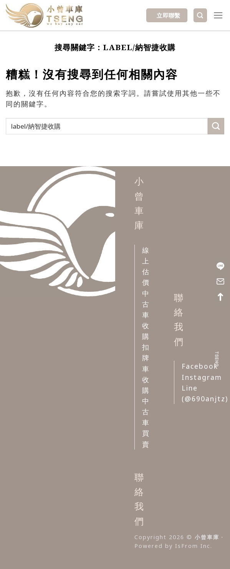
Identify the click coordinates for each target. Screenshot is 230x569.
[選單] (218, 15)
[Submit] (216, 126)
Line (190, 387)
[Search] (200, 15)
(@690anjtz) (205, 398)
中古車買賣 (146, 422)
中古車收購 (146, 315)
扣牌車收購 (146, 368)
